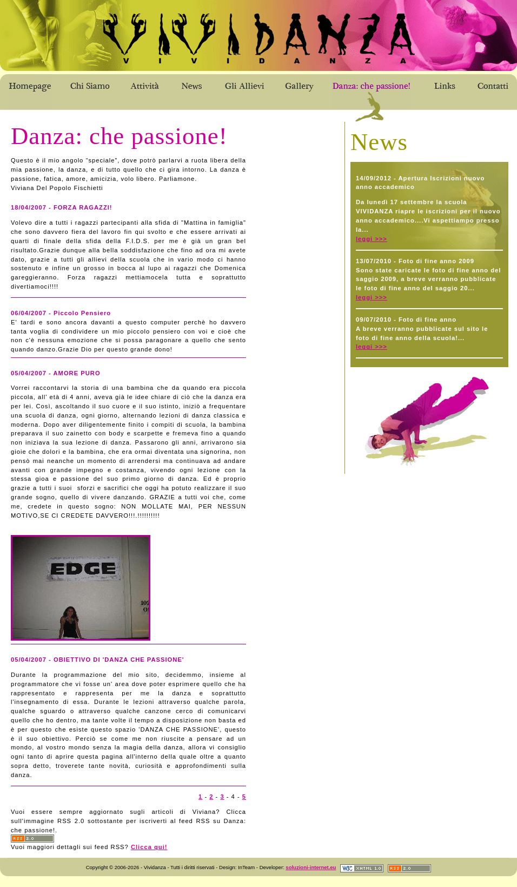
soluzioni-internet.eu (311, 867)
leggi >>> (371, 239)
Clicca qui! (149, 847)
